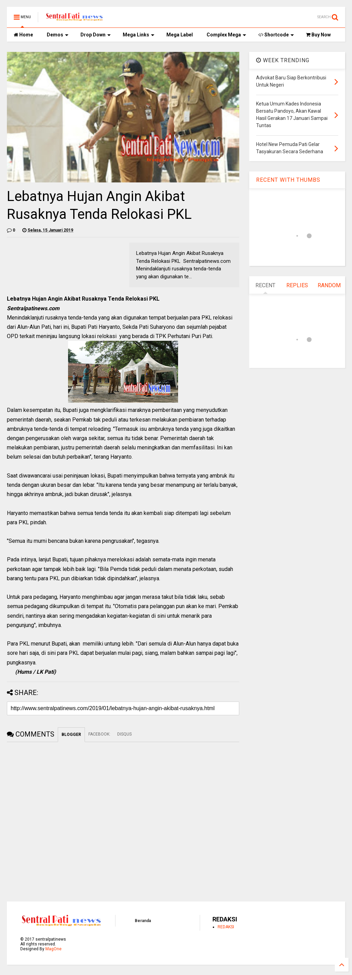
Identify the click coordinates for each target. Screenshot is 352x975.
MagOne (53, 948)
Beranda (143, 920)
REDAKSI (226, 926)
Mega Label (179, 34)
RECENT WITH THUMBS (288, 180)
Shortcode (276, 34)
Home (23, 34)
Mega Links (138, 34)
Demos (57, 34)
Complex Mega (226, 34)
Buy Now (318, 34)
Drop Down (95, 34)
